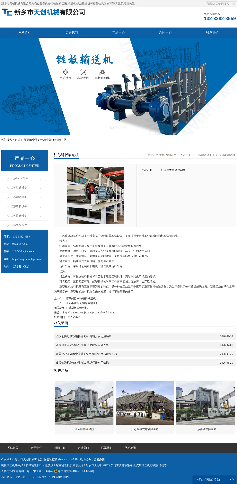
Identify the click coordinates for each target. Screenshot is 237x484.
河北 (17, 477)
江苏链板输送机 (225, 155)
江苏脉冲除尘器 (84, 429)
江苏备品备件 (19, 225)
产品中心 (118, 32)
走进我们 (71, 32)
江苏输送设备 (19, 197)
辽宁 (24, 477)
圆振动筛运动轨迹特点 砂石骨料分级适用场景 (83, 336)
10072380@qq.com (23, 251)
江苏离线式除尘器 (205, 429)
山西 (66, 477)
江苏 (38, 477)
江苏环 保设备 (19, 178)
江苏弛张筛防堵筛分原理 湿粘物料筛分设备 (82, 345)
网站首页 (24, 32)
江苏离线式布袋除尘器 (145, 429)
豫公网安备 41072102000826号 (74, 471)
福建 (59, 477)
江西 (52, 477)
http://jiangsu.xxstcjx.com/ (26, 259)
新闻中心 (165, 32)
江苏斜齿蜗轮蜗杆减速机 (80, 298)
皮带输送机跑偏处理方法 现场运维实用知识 (82, 362)
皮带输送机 (54, 3)
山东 (31, 477)
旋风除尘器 (31, 139)
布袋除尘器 (59, 139)
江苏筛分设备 (19, 187)
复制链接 (52, 459)
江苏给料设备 (19, 206)
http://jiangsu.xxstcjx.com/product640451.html (89, 312)
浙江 (45, 477)
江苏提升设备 (19, 215)
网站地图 (130, 447)
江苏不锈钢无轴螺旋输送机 (82, 303)
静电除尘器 (45, 139)
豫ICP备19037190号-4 (40, 471)
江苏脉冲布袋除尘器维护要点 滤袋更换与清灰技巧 (86, 353)
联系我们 (212, 32)
